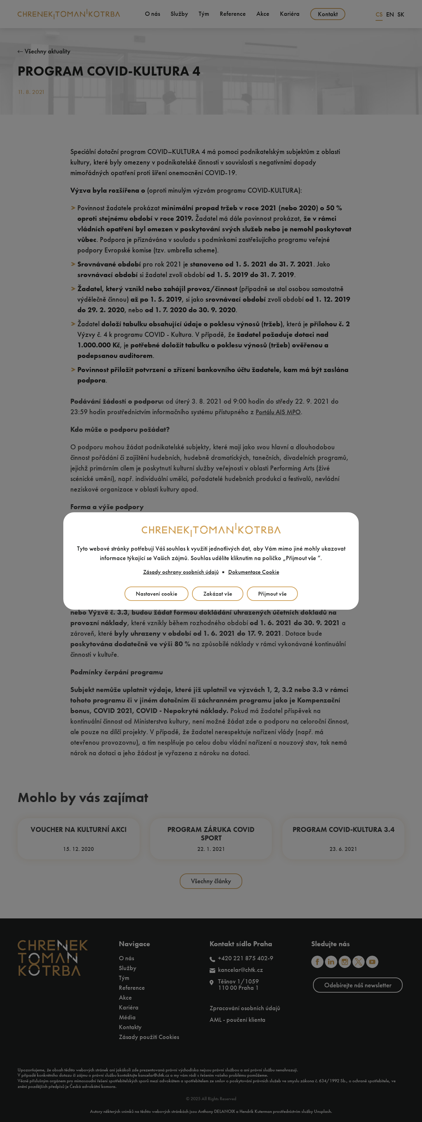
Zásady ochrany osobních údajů (178, 572)
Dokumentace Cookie (257, 572)
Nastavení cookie (154, 594)
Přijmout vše (275, 594)
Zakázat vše (218, 594)
